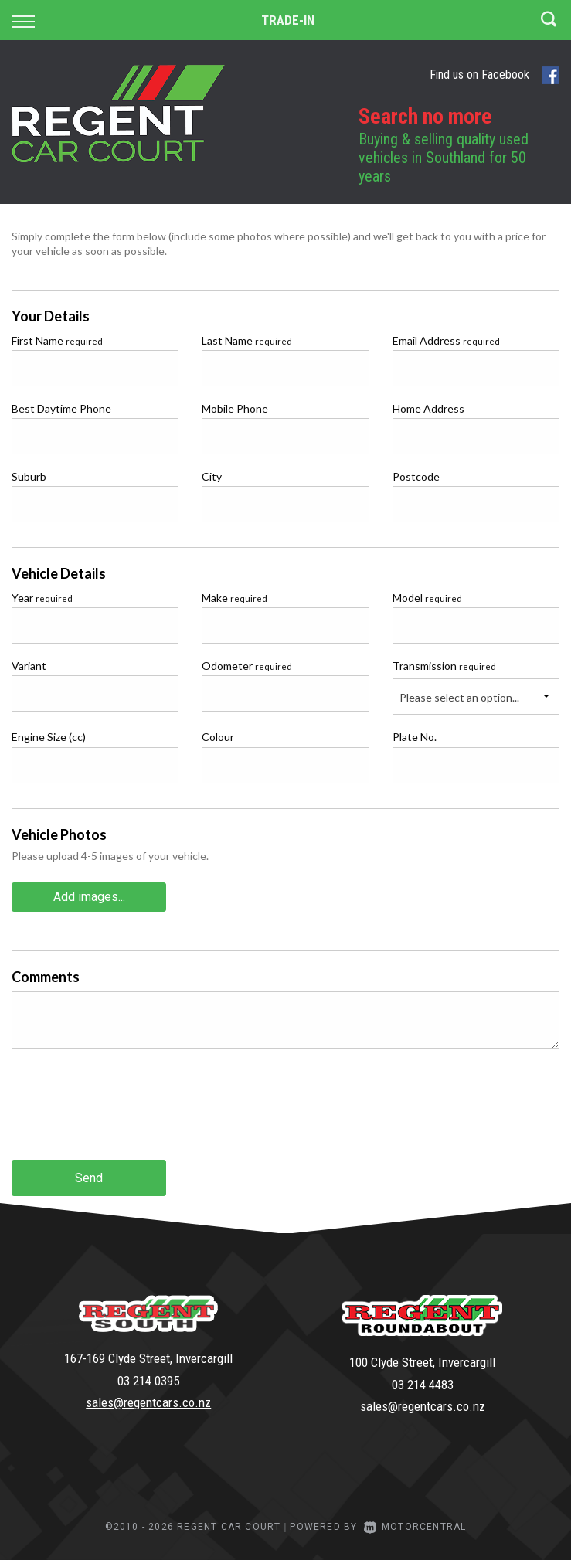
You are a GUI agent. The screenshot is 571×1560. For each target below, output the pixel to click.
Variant (29, 665)
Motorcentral (415, 1526)
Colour (218, 736)
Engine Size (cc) (49, 736)
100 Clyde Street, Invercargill (422, 1362)
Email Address (446, 340)
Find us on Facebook (494, 75)
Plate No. (415, 736)
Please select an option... (459, 697)
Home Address (428, 408)
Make (234, 597)
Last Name (247, 340)
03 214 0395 (148, 1380)
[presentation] (129, 1116)
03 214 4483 (423, 1384)
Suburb (29, 476)
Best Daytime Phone (61, 408)
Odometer (247, 665)
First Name (57, 340)
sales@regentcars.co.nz (148, 1402)
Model (427, 597)
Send (89, 1178)
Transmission (444, 665)
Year (42, 597)
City (212, 476)
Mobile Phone (235, 408)
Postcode (416, 476)
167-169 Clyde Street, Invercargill (148, 1358)
